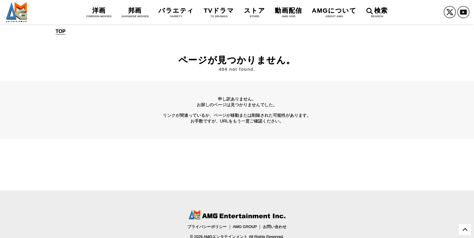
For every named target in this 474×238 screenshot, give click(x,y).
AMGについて (334, 12)
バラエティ (176, 12)
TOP (61, 31)
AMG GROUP (245, 226)
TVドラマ (219, 12)
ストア (254, 12)
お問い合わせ (275, 226)
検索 (377, 12)
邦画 (135, 12)
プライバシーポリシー (207, 226)
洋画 (99, 12)
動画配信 (288, 12)
